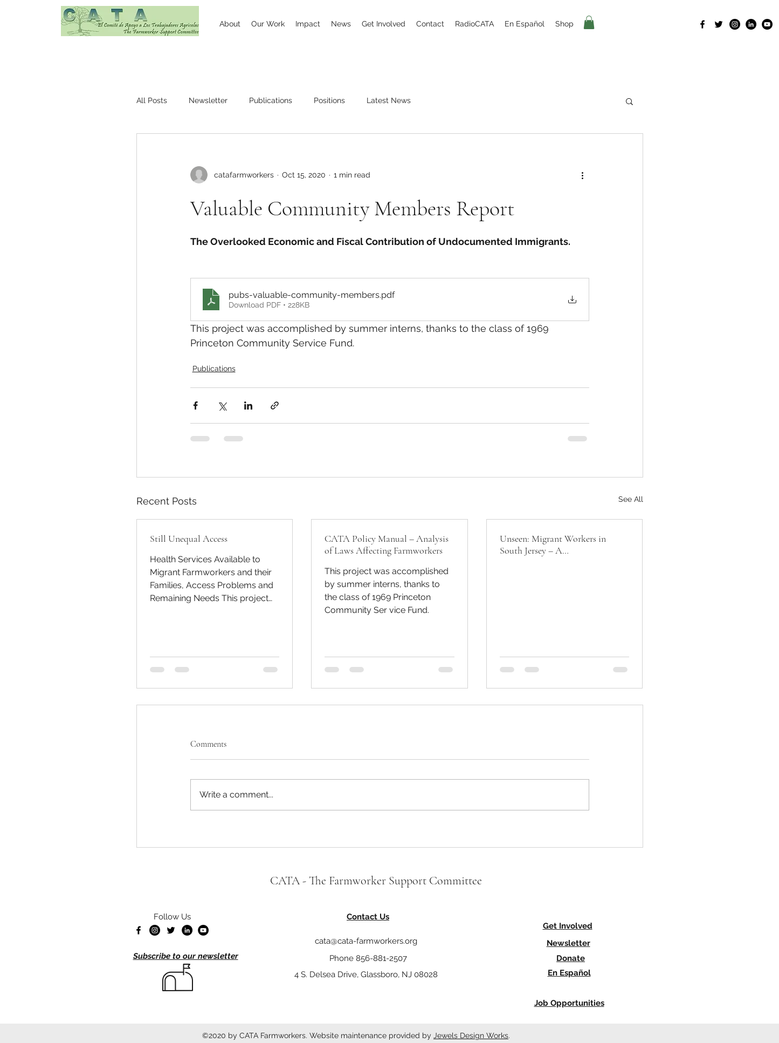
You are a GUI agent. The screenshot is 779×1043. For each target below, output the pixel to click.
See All (630, 499)
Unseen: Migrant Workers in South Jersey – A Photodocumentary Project (553, 544)
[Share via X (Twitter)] (222, 405)
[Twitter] (718, 24)
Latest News (389, 100)
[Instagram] (734, 24)
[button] (589, 22)
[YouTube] (767, 24)
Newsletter (208, 100)
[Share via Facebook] (195, 405)
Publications (270, 100)
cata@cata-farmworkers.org (366, 941)
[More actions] (582, 174)
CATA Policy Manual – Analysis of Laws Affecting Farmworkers (387, 544)
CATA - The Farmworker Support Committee (376, 881)
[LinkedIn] (751, 24)
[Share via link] (275, 405)
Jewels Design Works (470, 1035)
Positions (329, 100)
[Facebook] (702, 24)
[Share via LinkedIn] (248, 405)
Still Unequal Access (189, 538)
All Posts (151, 100)
